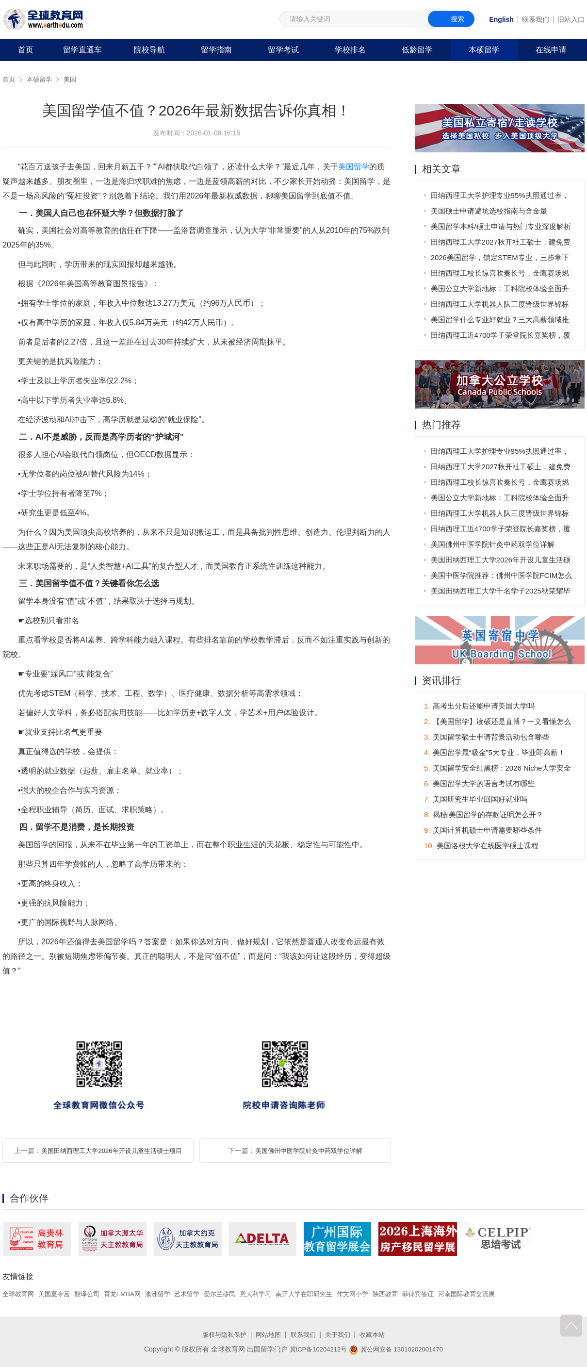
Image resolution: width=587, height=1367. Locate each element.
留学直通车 (82, 50)
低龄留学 (417, 50)
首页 (25, 50)
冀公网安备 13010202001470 (398, 1349)
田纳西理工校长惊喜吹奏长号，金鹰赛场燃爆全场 (500, 275)
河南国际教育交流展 (497, 1294)
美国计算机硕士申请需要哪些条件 (483, 831)
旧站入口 (571, 19)
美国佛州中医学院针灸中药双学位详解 (308, 1150)
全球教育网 (19, 1294)
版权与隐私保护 (221, 1334)
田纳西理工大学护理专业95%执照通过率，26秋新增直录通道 (500, 197)
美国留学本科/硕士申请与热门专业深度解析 (501, 226)
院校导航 (149, 50)
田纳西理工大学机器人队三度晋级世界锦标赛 (500, 306)
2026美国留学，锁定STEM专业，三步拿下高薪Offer (500, 259)
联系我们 (535, 19)
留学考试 (283, 50)
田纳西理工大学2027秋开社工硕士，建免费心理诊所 (501, 244)
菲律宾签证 (446, 1294)
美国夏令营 (58, 1294)
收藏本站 (376, 1334)
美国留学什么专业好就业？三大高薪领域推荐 (500, 321)
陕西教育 (411, 1294)
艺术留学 (199, 1294)
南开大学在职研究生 (324, 1294)
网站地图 (267, 1334)
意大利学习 (273, 1294)
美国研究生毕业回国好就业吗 (475, 800)
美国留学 (353, 167)
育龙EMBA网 (130, 1294)
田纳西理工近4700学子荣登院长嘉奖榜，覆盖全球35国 (501, 337)
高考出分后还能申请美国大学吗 (479, 707)
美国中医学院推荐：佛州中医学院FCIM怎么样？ (502, 578)
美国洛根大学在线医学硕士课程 (481, 846)
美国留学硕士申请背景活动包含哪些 (486, 738)
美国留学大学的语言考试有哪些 (479, 784)
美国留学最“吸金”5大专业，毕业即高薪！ (494, 753)
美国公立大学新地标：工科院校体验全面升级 (500, 290)
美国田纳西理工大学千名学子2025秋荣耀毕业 (501, 593)
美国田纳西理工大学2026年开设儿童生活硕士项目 (111, 1150)
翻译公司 (92, 1294)
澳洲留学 (167, 1294)
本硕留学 (484, 50)
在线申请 (551, 50)
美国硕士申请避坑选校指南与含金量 (489, 211)
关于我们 (340, 1334)
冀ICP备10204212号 (315, 1349)
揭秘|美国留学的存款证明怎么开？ (483, 815)
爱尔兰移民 (234, 1294)
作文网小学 (376, 1294)
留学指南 (216, 50)
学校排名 (350, 50)
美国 (73, 79)
